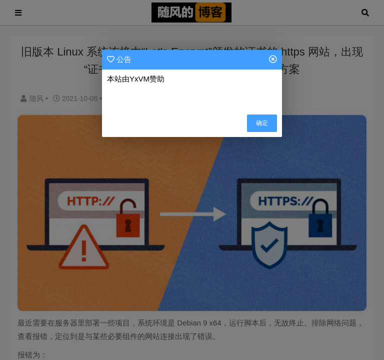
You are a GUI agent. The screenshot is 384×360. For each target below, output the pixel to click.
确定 (262, 123)
